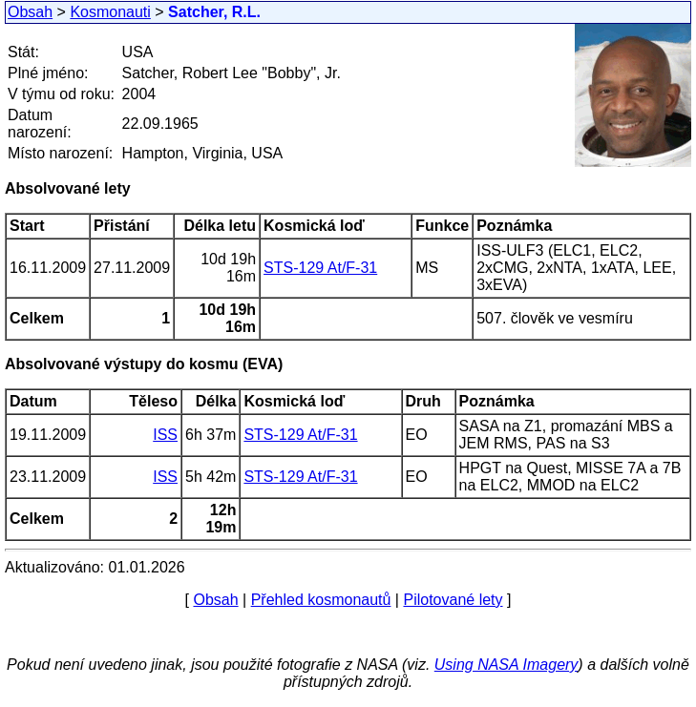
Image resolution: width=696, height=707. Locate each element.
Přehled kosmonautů (321, 600)
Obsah (30, 12)
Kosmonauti (110, 12)
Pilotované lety (452, 600)
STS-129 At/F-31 (320, 268)
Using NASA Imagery (506, 664)
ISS (165, 434)
